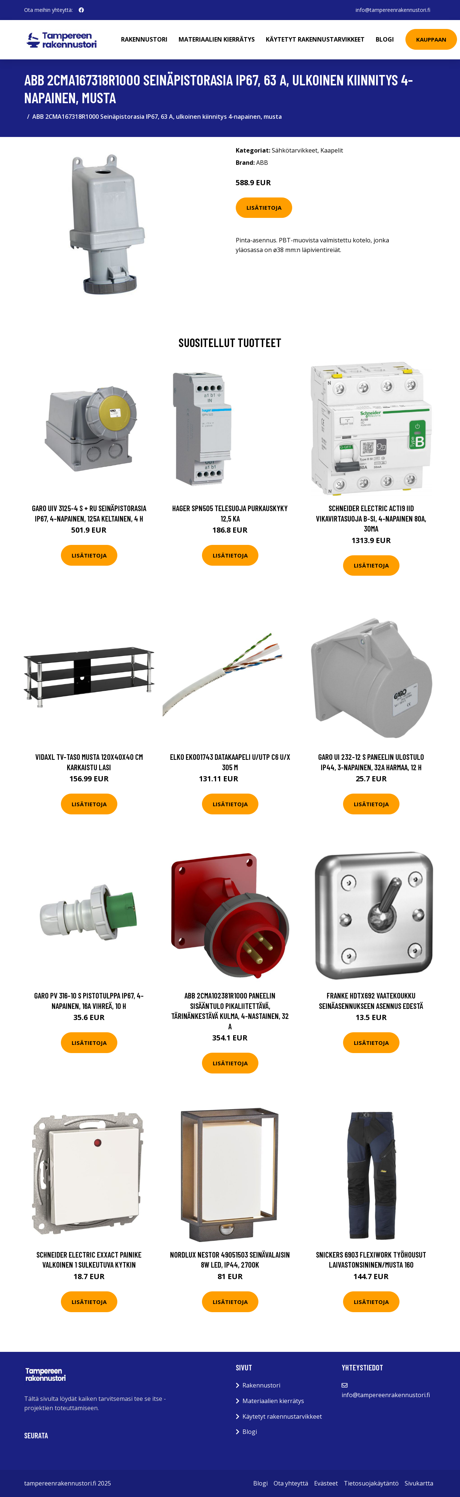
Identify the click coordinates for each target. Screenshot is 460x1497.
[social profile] (81, 10)
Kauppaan (431, 39)
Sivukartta (419, 1483)
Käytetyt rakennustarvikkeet (315, 39)
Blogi (385, 39)
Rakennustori (144, 39)
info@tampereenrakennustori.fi (393, 9)
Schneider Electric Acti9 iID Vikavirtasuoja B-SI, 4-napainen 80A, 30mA (371, 518)
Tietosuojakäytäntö (371, 1483)
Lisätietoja (264, 207)
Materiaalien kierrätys (217, 39)
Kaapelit (331, 150)
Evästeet (326, 1483)
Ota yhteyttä (291, 1483)
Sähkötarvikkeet (294, 150)
